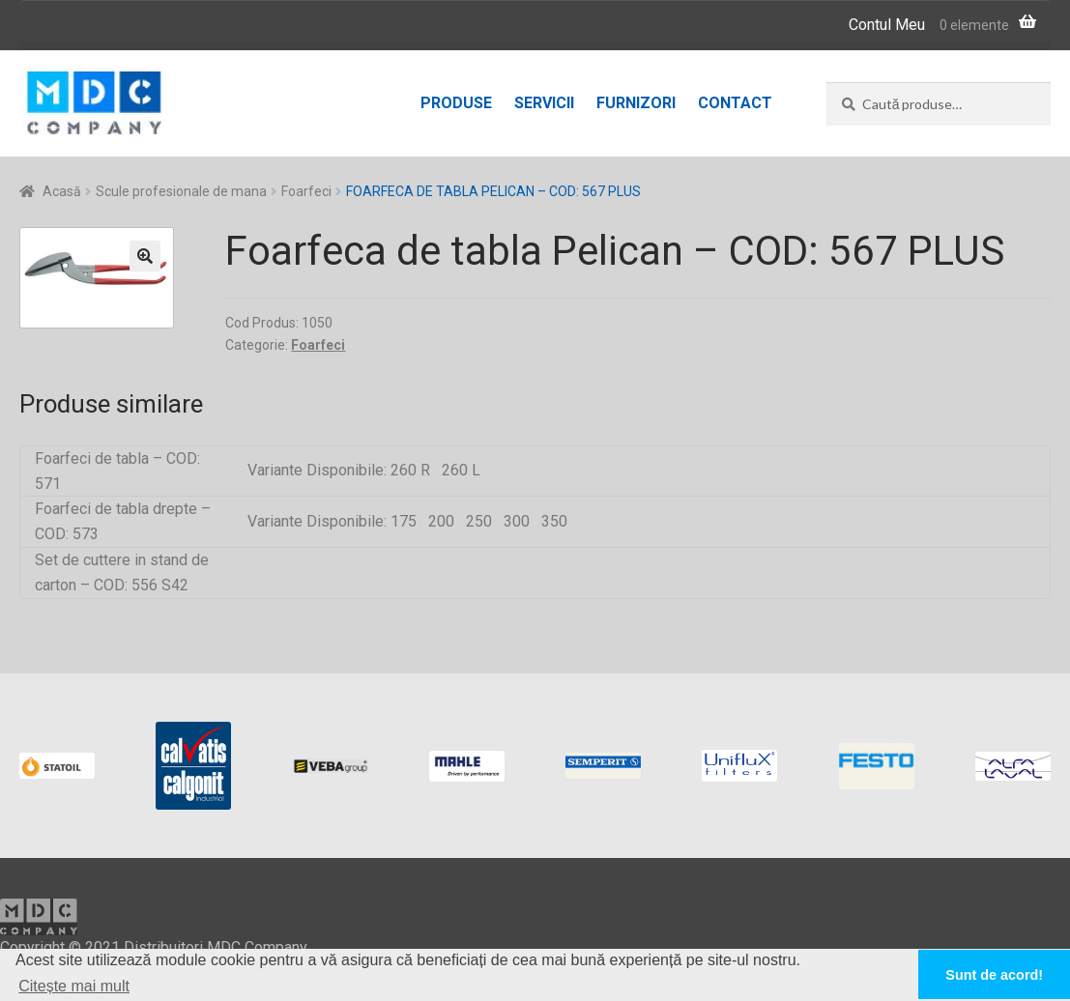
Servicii (544, 103)
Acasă (62, 191)
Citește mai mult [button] (74, 986)
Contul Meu (887, 24)
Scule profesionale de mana (181, 191)
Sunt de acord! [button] (994, 975)
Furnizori (636, 103)
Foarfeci (306, 191)
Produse (456, 103)
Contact (735, 103)
